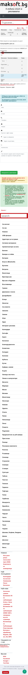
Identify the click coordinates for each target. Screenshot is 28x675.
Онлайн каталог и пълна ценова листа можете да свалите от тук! (13, 178)
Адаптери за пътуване (10, 239)
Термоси (5, 487)
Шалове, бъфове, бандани (11, 532)
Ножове (5, 404)
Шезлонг (5, 540)
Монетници (6, 397)
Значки (4, 314)
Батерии (5, 258)
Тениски (5, 483)
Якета (4, 547)
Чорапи (4, 528)
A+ (18, 28)
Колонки (5, 356)
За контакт (6, 224)
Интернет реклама (8, 325)
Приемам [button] (5, 672)
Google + (6, 661)
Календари (6, 329)
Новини (5, 232)
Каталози (5, 341)
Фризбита (5, 506)
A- (23, 28)
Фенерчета (6, 502)
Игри (4, 318)
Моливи (5, 393)
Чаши (4, 525)
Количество (3, 50)
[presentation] (11, 167)
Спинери (5, 465)
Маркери (5, 386)
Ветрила (5, 269)
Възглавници (7, 284)
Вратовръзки (6, 277)
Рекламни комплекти (9, 446)
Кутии (4, 363)
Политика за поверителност (4, 646)
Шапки (4, 536)
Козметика (5, 348)
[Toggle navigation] (3, 16)
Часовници (6, 521)
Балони (5, 250)
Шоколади (5, 543)
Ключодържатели (8, 344)
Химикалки (6, 510)
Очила (4, 412)
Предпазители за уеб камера (12, 434)
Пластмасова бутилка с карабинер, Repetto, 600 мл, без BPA (8, 632)
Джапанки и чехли (8, 292)
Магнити (5, 382)
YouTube (6, 663)
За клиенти (6, 307)
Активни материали (9, 243)
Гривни (4, 288)
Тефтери (5, 491)
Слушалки (5, 461)
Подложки (5, 431)
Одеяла (5, 408)
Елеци (4, 299)
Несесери (5, 401)
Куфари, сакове (7, 367)
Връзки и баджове (8, 280)
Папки (4, 416)
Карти (4, 337)
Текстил (5, 480)
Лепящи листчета (8, 374)
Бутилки (5, 265)
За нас (4, 228)
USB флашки (6, 235)
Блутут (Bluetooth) (8, 262)
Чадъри (5, 513)
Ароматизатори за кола (10, 247)
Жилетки (5, 303)
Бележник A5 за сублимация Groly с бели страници (7, 600)
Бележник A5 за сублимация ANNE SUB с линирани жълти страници (7, 613)
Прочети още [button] (21, 668)
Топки (4, 495)
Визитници (6, 273)
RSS (4, 656)
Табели (4, 476)
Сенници (5, 457)
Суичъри (5, 472)
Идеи (4, 322)
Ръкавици (5, 453)
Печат (4, 423)
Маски (4, 389)
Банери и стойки (8, 254)
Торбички (5, 498)
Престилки (6, 438)
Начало (3, 210)
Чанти (4, 517)
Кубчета (5, 359)
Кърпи (4, 371)
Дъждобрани (6, 295)
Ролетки (5, 450)
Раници (4, 442)
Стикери (5, 468)
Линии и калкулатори (9, 378)
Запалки (5, 310)
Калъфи (5, 333)
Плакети (5, 427)
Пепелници (6, 419)
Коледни (5, 352)
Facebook (6, 658)
